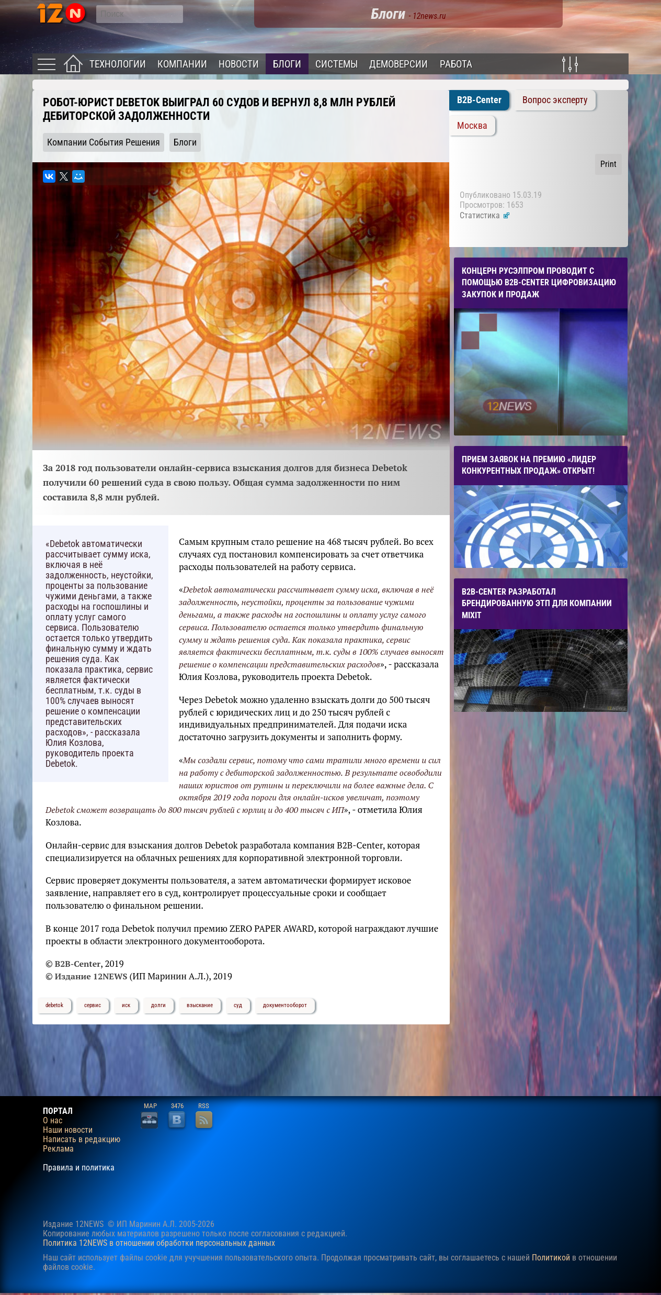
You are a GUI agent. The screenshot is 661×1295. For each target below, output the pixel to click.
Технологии (117, 64)
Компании (182, 64)
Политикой (551, 1258)
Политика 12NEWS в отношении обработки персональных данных (159, 1243)
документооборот (285, 1005)
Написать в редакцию (81, 1139)
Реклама (58, 1149)
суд (238, 1005)
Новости (239, 64)
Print (608, 164)
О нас (52, 1120)
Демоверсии (398, 64)
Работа (456, 64)
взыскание (200, 1005)
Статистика (485, 215)
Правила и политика (79, 1168)
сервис (92, 1005)
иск (126, 1005)
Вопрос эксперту (555, 100)
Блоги (287, 64)
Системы (336, 64)
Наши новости (68, 1130)
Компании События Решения (103, 142)
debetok (54, 1005)
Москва (472, 125)
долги (158, 1005)
